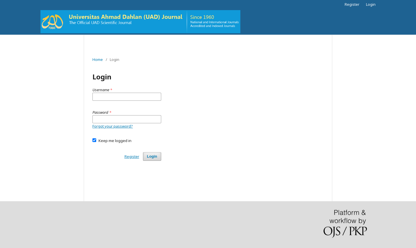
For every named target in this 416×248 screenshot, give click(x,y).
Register (352, 4)
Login (371, 4)
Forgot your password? (112, 126)
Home (97, 59)
